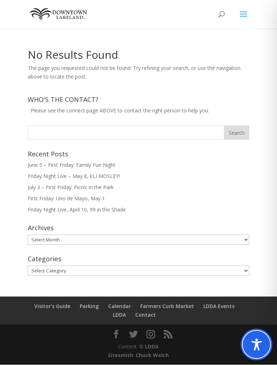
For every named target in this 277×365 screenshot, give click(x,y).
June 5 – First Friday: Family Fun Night (71, 165)
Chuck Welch (152, 355)
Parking (89, 306)
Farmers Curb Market (167, 306)
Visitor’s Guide (52, 306)
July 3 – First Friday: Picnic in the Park (71, 187)
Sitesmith (120, 355)
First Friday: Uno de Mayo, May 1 (66, 198)
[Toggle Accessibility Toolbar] (256, 344)
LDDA (119, 315)
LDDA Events (218, 306)
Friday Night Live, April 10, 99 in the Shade (77, 209)
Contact (145, 315)
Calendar (119, 306)
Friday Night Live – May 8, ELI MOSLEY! (74, 176)
